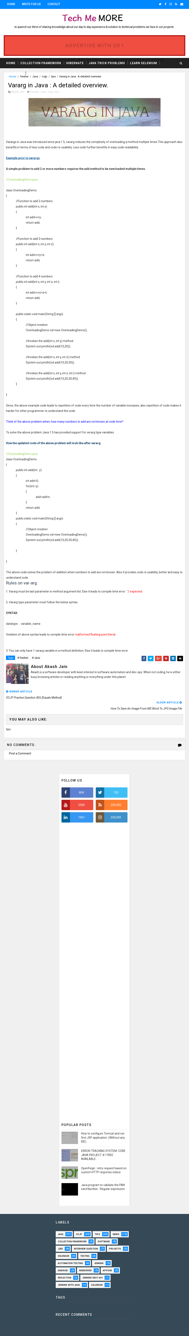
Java (43, 92)
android (63, 1259)
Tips (32, 73)
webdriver (85, 1259)
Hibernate (75, 63)
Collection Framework (40, 63)
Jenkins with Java (69, 1274)
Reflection (64, 1267)
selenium (63, 1245)
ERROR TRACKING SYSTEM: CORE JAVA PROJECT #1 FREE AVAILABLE (103, 1144)
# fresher (22, 658)
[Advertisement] (92, 926)
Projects (14, 73)
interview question (86, 1238)
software (104, 1230)
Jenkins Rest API (92, 1267)
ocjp (50, 92)
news (116, 1223)
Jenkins (99, 1252)
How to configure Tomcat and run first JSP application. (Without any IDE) (103, 1126)
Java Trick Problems (107, 63)
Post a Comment (20, 742)
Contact (53, 4)
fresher (34, 92)
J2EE (60, 1238)
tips (56, 92)
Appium (107, 1259)
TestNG (84, 1245)
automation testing (70, 1252)
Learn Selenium (143, 63)
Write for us (31, 4)
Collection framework (72, 1230)
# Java (36, 658)
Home (11, 4)
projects (115, 1238)
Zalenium (97, 1274)
